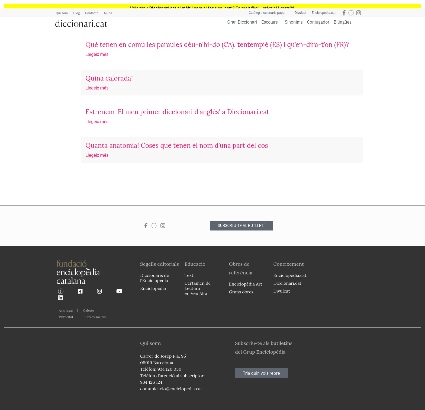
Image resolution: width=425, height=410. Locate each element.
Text (189, 275)
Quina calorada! (109, 78)
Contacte (91, 13)
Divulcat (300, 13)
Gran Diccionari (242, 22)
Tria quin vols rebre (261, 373)
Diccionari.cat (287, 283)
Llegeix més (96, 54)
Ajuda (108, 13)
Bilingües (343, 21)
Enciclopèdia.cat (324, 13)
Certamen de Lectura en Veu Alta (198, 288)
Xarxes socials (94, 317)
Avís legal (66, 310)
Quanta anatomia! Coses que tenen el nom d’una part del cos (176, 145)
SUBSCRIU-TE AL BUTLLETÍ (241, 225)
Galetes (88, 310)
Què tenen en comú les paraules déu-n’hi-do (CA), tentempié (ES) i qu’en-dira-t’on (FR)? (217, 44)
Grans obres (241, 291)
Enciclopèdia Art (245, 284)
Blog (76, 13)
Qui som (62, 13)
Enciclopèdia (153, 288)
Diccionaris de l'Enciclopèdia (154, 278)
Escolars (269, 21)
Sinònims (294, 22)
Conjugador (318, 22)
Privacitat (66, 317)
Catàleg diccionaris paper (267, 13)
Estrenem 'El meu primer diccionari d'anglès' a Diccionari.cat (177, 112)
